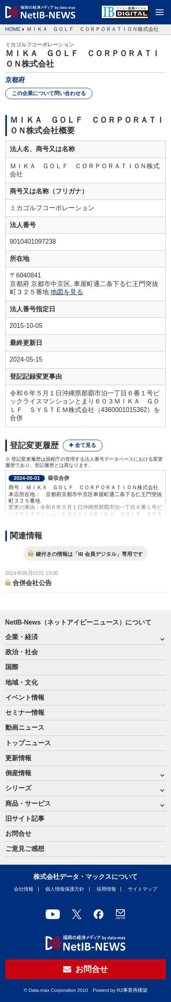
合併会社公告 (32, 582)
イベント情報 (24, 697)
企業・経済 (21, 636)
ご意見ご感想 (24, 848)
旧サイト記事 (24, 818)
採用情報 (106, 889)
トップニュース (28, 743)
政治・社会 (21, 651)
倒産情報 (18, 773)
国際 (11, 667)
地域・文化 (21, 682)
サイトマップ (142, 889)
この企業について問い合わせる (49, 93)
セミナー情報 (24, 712)
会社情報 (23, 889)
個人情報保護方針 (64, 889)
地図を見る (66, 291)
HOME (13, 29)
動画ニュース (24, 727)
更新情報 (18, 758)
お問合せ (18, 833)
